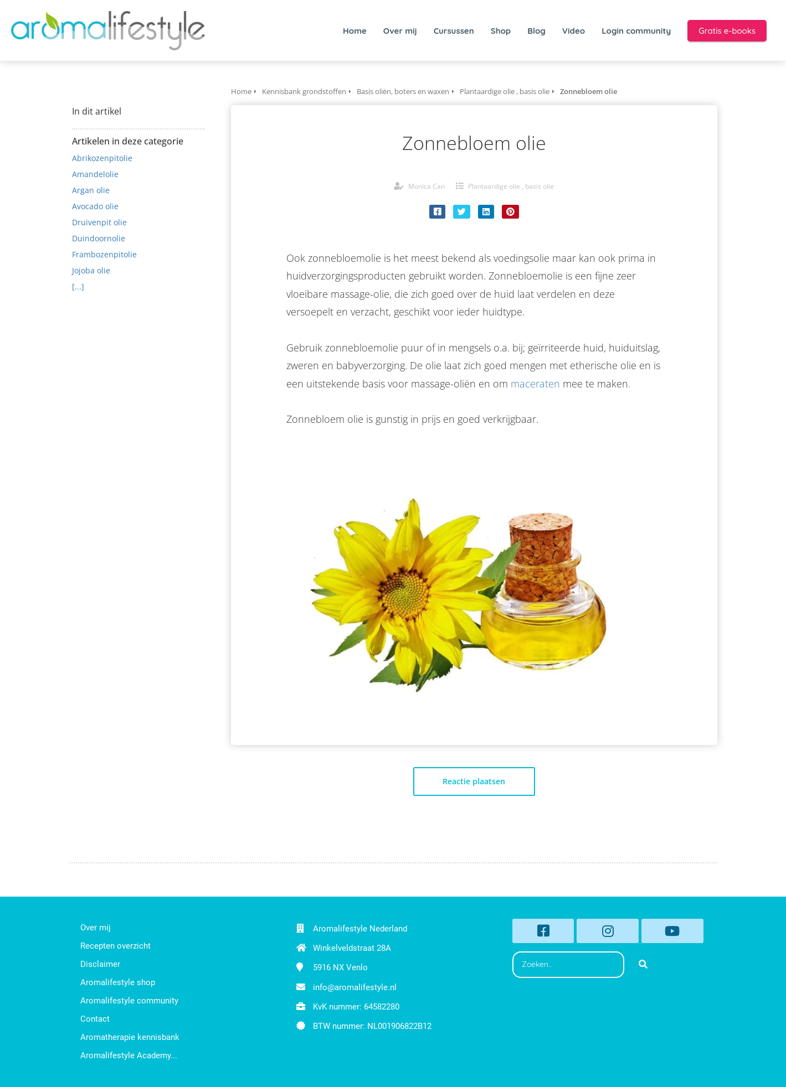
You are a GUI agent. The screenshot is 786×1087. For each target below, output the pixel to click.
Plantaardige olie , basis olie (511, 186)
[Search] (643, 964)
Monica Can (426, 186)
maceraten (535, 383)
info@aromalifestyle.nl (355, 987)
